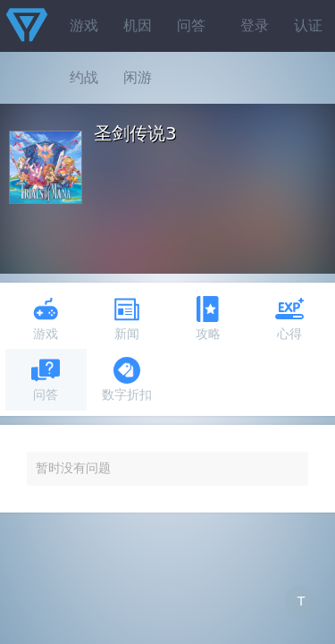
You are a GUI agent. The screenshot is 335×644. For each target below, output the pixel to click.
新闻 (127, 318)
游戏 (84, 25)
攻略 (208, 318)
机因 (137, 25)
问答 (191, 25)
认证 (308, 25)
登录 (254, 25)
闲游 (137, 77)
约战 (84, 77)
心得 (289, 318)
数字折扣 (127, 379)
